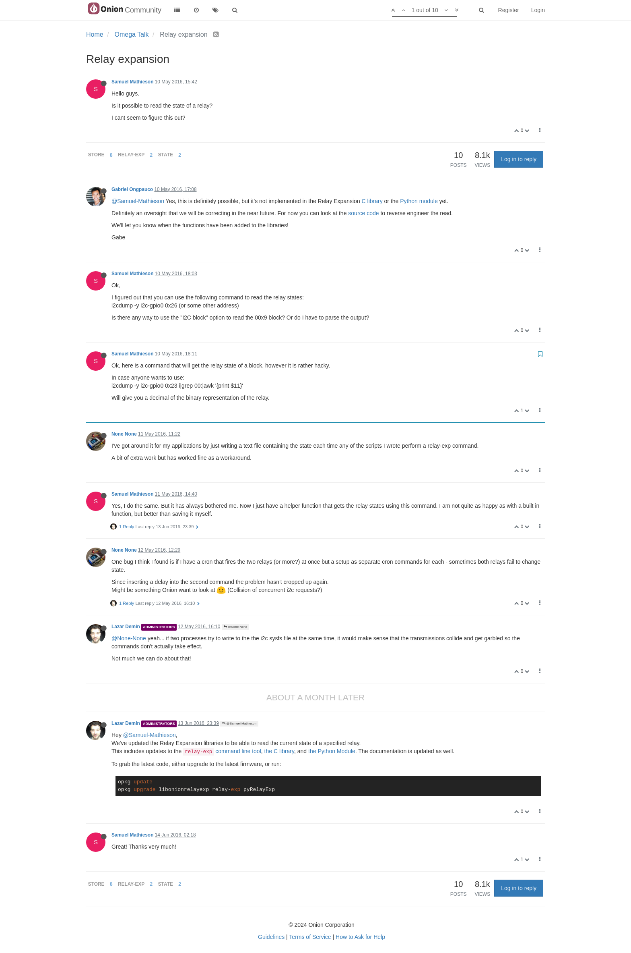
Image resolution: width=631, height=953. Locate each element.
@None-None (128, 638)
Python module (418, 201)
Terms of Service (310, 937)
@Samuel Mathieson (239, 723)
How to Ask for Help (360, 937)
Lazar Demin (125, 626)
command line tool (222, 751)
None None (124, 434)
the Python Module (331, 751)
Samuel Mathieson (132, 82)
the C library (279, 751)
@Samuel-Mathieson (137, 201)
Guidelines (271, 937)
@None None (235, 627)
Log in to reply (518, 159)
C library (372, 201)
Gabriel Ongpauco (132, 189)
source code (363, 213)
